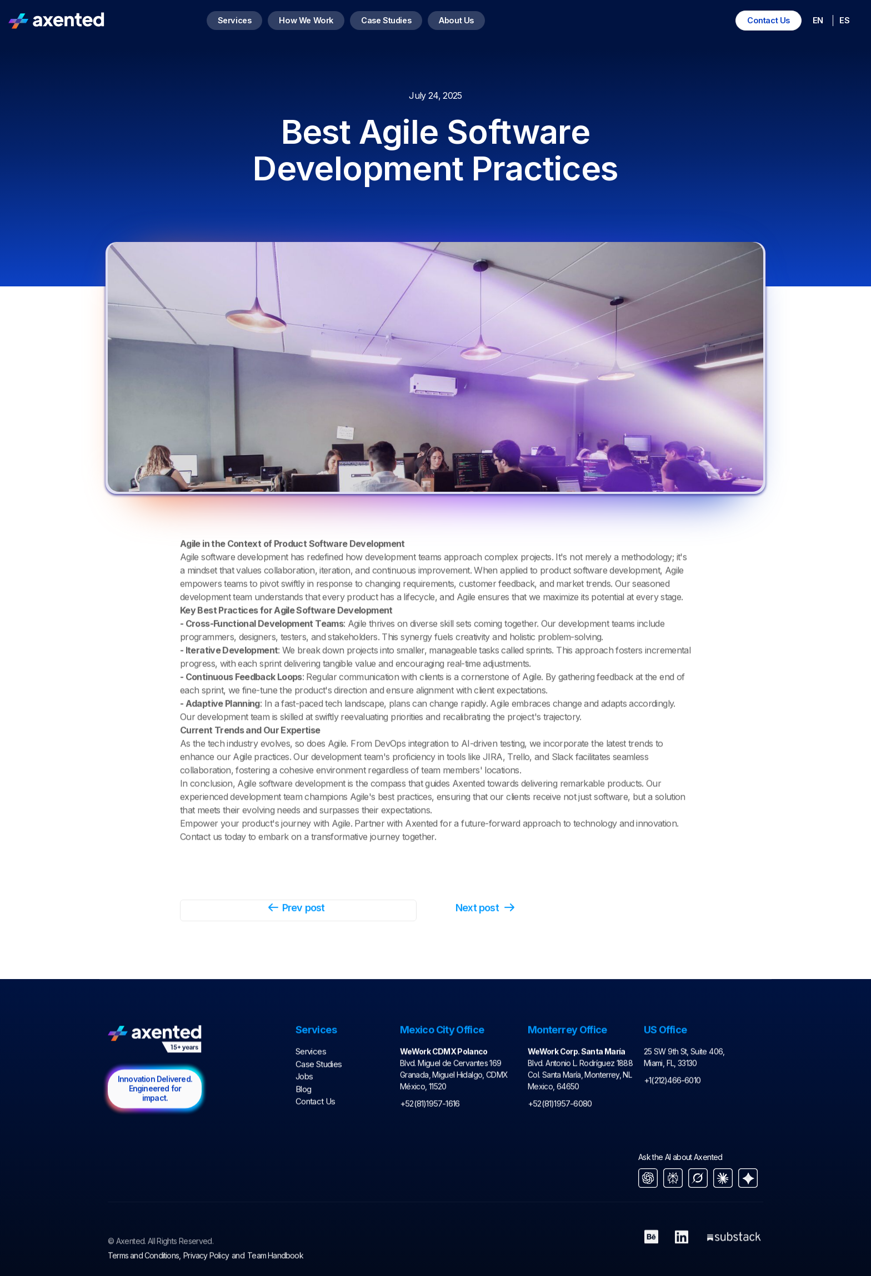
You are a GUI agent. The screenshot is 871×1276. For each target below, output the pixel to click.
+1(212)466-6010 (672, 1112)
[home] (56, 20)
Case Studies (386, 20)
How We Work (306, 20)
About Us (456, 20)
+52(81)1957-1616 (429, 1136)
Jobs (304, 1108)
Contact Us (768, 20)
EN (818, 20)
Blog (303, 1121)
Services (235, 20)
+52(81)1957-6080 (560, 1136)
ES (844, 20)
